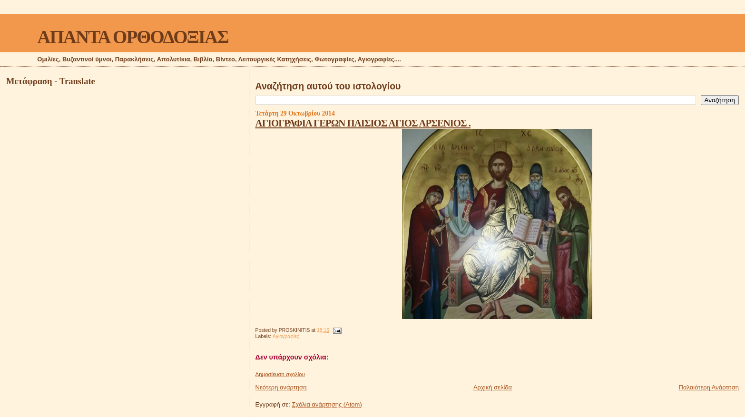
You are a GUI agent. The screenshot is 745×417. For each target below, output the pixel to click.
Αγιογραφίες (286, 336)
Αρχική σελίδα (492, 387)
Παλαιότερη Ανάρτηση (709, 387)
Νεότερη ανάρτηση (281, 387)
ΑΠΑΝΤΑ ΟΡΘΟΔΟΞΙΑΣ (132, 37)
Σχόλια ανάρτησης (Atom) (327, 404)
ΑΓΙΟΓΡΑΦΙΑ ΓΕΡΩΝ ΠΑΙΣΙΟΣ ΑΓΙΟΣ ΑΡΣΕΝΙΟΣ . (363, 122)
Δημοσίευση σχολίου (280, 374)
